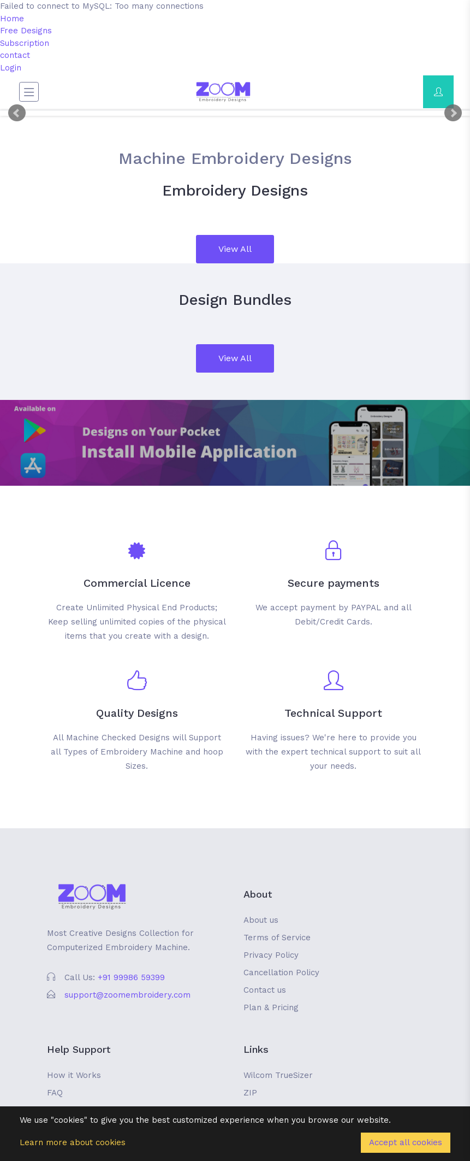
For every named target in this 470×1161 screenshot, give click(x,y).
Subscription (24, 43)
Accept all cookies (405, 1142)
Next (453, 113)
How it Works (74, 1075)
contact (15, 55)
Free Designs (26, 31)
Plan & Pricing (271, 1007)
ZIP (250, 1093)
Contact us (264, 990)
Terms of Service (277, 937)
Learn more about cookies (73, 1142)
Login (10, 68)
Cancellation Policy (281, 972)
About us (260, 920)
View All (235, 249)
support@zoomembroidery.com (127, 995)
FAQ (55, 1093)
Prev (17, 113)
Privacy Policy (271, 955)
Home (12, 18)
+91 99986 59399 (131, 977)
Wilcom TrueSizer (278, 1075)
